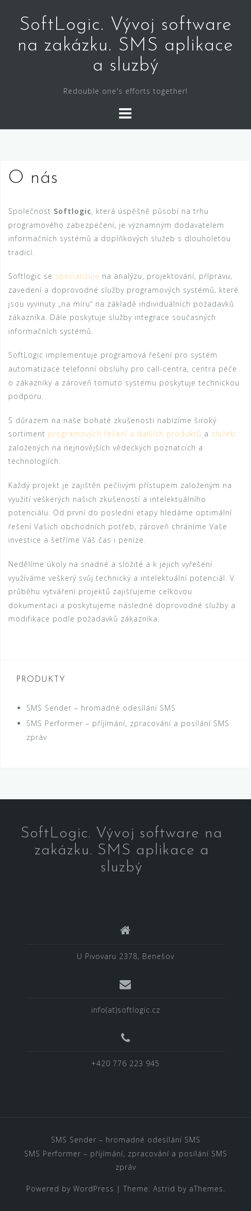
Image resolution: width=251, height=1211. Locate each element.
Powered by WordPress (70, 1188)
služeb (223, 434)
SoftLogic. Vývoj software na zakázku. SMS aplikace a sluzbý (125, 45)
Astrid (164, 1188)
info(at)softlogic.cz (125, 1010)
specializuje (77, 276)
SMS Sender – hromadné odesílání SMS (101, 708)
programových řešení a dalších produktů (125, 434)
